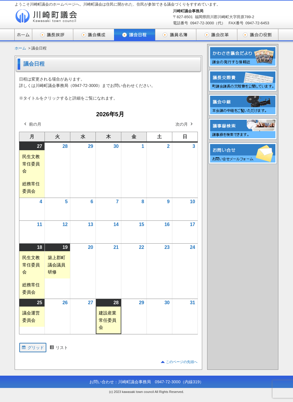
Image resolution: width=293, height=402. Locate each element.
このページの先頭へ (181, 362)
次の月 (185, 124)
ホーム (20, 48)
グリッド (32, 348)
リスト (59, 348)
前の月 (32, 124)
